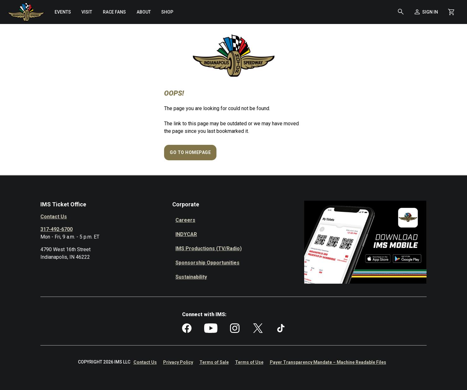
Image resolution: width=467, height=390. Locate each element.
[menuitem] (62, 12)
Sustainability (191, 277)
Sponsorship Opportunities (207, 263)
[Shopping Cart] (451, 12)
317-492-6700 (56, 229)
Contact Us (53, 217)
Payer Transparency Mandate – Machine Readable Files (328, 362)
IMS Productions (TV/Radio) (208, 248)
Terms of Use (249, 362)
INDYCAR (186, 234)
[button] (400, 12)
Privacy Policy (178, 362)
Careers (185, 220)
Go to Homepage (190, 152)
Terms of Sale (214, 362)
